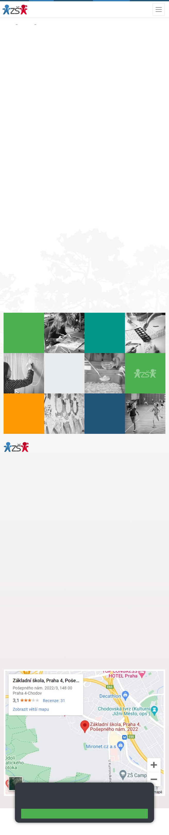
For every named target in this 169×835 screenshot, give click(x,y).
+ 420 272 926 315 (26, 515)
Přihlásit (28, 821)
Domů (8, 25)
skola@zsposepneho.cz (34, 583)
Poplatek (46, 25)
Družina (26, 25)
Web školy (156, 815)
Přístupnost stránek (56, 821)
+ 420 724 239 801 (43, 578)
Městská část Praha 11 (22, 536)
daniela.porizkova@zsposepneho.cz (44, 520)
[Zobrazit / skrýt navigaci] (159, 9)
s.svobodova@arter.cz (44, 572)
